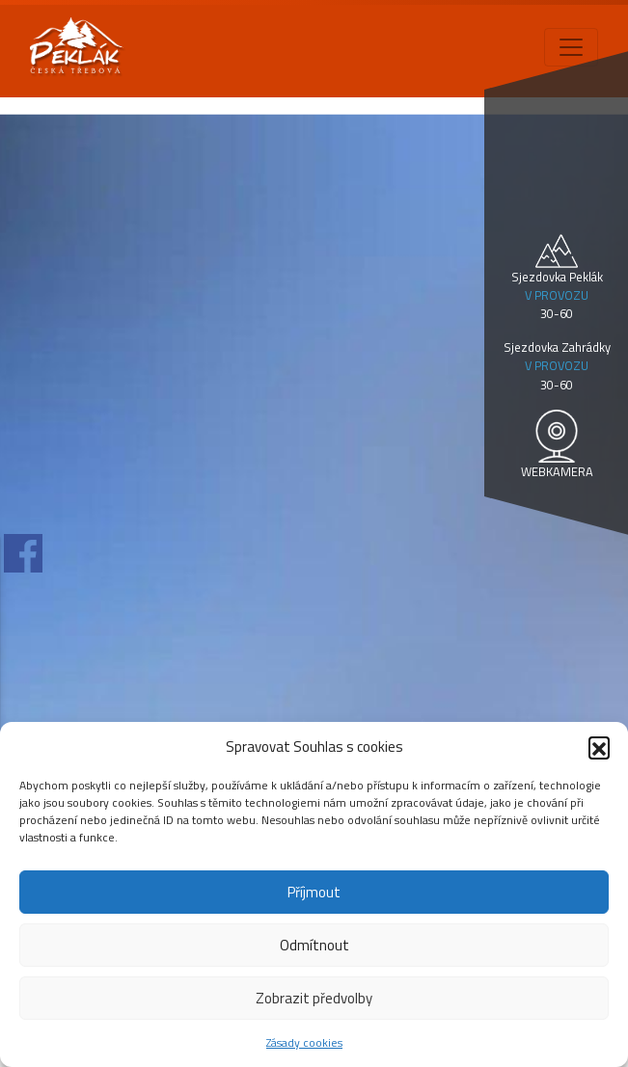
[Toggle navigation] (571, 47)
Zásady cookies (304, 1042)
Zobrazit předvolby (314, 998)
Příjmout (314, 892)
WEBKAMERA (557, 471)
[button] (599, 747)
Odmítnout (314, 945)
